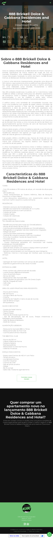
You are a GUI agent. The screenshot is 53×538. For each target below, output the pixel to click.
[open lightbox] (9, 41)
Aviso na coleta (14, 536)
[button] (50, 2)
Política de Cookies (34, 531)
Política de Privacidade (20, 531)
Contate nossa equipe (26, 379)
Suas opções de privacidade (30, 536)
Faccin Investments (20, 529)
